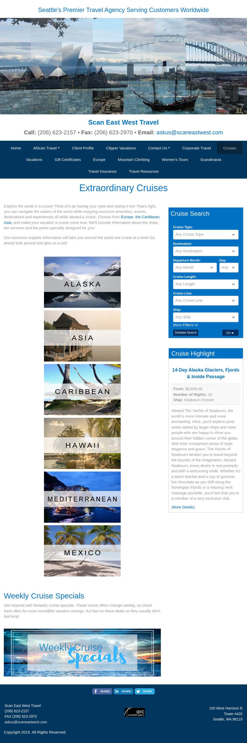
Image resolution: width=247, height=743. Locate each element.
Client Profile (83, 148)
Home (16, 148)
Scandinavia (210, 159)
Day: (223, 260)
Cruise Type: (183, 227)
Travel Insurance (102, 171)
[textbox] (205, 234)
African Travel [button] (45, 148)
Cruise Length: (185, 277)
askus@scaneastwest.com (189, 132)
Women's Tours (175, 159)
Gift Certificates (68, 159)
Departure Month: (187, 260)
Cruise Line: (182, 293)
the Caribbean (147, 217)
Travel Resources (144, 171)
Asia (7, 222)
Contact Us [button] (157, 148)
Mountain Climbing (134, 159)
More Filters (185, 325)
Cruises (229, 148)
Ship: (177, 310)
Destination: (182, 244)
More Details (183, 507)
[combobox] (206, 234)
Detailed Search (186, 332)
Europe (99, 159)
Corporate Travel (196, 148)
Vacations (34, 159)
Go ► (230, 333)
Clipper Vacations (121, 148)
